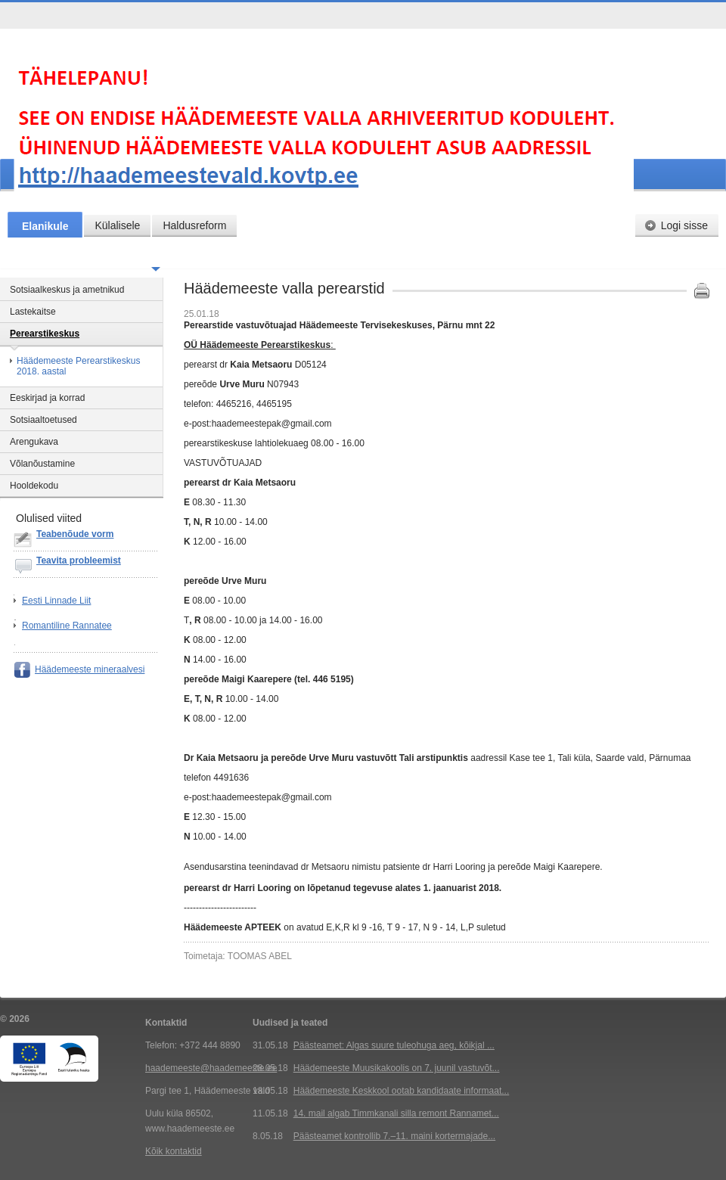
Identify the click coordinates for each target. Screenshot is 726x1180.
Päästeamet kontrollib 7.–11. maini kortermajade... (394, 1136)
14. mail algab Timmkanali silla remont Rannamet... (396, 1113)
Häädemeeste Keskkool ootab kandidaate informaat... (401, 1090)
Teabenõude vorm (74, 534)
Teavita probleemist (78, 560)
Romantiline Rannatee (67, 625)
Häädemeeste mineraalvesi (89, 669)
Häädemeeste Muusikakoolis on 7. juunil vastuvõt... (396, 1068)
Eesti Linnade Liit (56, 600)
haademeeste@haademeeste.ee (211, 1068)
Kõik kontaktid (173, 1151)
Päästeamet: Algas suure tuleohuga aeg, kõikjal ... (394, 1045)
